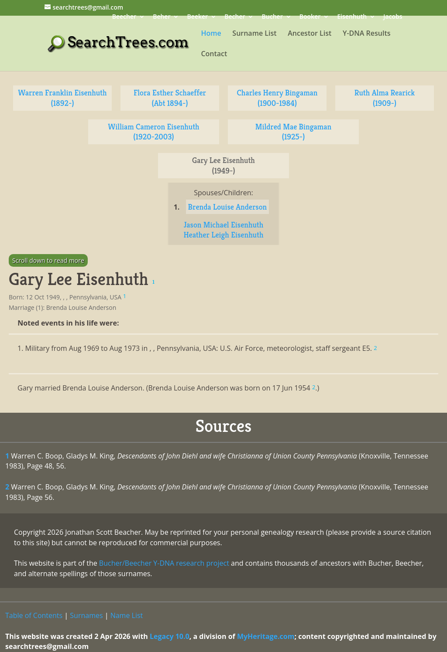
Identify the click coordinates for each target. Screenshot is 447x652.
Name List (126, 615)
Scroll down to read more (48, 260)
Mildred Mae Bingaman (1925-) (293, 132)
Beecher (124, 17)
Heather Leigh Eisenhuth (223, 235)
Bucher (272, 17)
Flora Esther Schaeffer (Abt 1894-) (170, 98)
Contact (214, 54)
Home (211, 34)
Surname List (254, 34)
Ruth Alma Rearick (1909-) (384, 98)
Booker (309, 17)
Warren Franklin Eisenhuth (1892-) (62, 98)
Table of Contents (33, 615)
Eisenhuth (352, 17)
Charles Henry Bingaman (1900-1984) (277, 98)
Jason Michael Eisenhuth (224, 225)
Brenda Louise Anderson (227, 207)
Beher (161, 17)
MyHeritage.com (266, 636)
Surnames (86, 615)
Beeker (197, 17)
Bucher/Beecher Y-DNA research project (164, 563)
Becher (234, 17)
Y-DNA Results (367, 34)
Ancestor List (309, 34)
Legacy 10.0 (169, 636)
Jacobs (392, 17)
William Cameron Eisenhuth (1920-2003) (153, 132)
